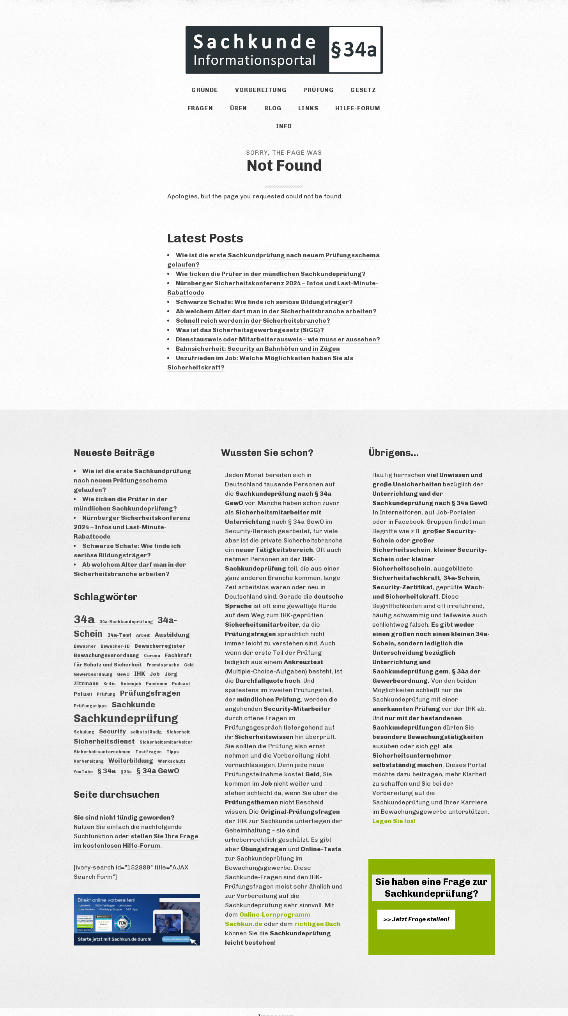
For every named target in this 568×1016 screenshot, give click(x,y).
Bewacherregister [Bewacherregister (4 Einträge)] (159, 632)
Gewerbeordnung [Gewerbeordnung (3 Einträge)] (93, 661)
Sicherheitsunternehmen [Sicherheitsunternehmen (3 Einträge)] (102, 738)
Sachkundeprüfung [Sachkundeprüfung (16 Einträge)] (126, 705)
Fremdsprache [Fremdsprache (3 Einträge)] (163, 651)
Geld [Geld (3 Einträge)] (189, 651)
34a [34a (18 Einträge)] (84, 606)
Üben (209, 112)
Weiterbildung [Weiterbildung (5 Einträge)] (130, 747)
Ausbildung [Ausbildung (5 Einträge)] (172, 622)
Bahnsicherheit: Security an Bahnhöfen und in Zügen (258, 335)
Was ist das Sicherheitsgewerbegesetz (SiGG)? (250, 316)
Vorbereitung (243, 91)
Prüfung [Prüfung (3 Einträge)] (106, 681)
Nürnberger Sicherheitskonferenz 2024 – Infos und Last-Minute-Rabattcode (132, 514)
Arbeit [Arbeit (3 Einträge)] (143, 622)
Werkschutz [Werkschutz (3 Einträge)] (172, 748)
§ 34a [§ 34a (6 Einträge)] (106, 758)
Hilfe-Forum (316, 112)
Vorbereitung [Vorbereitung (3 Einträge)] (89, 748)
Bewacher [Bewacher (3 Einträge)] (85, 633)
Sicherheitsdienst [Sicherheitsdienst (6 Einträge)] (104, 728)
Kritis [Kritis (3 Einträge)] (109, 670)
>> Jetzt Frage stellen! (416, 906)
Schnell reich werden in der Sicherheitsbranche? (253, 307)
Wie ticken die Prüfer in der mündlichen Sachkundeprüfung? (271, 260)
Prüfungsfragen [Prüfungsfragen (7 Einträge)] (150, 679)
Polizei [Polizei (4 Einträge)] (83, 680)
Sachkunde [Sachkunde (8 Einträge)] (133, 691)
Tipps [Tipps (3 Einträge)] (172, 738)
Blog (240, 112)
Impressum (276, 1003)
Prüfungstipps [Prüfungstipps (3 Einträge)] (90, 692)
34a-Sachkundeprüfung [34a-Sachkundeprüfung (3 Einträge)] (126, 608)
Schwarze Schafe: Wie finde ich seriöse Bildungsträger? (264, 288)
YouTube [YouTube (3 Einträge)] (83, 758)
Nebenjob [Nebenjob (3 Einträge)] (130, 670)
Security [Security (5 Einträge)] (112, 718)
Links (271, 112)
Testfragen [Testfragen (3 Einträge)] (148, 738)
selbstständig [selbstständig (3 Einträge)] (146, 719)
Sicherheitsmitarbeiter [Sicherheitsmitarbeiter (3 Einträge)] (166, 729)
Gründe (193, 91)
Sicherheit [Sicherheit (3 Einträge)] (178, 719)
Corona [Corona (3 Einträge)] (152, 642)
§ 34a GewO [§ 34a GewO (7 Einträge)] (157, 757)
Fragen (375, 91)
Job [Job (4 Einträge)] (155, 660)
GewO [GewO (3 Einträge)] (123, 661)
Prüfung (296, 91)
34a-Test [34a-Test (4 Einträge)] (119, 622)
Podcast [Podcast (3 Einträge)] (181, 670)
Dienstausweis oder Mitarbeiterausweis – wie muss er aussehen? (278, 326)
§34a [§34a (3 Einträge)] (126, 758)
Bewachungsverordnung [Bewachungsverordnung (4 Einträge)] (106, 642)
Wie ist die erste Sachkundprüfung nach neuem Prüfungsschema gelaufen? (132, 467)
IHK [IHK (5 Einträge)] (139, 660)
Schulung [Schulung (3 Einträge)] (84, 719)
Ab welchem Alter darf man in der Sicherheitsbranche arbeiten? (276, 298)
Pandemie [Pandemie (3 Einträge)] (156, 670)
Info (358, 112)
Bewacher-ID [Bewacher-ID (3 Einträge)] (115, 633)
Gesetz (336, 91)
